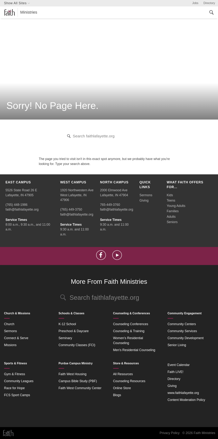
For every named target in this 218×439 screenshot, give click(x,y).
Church (9, 324)
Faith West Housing (72, 374)
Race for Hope (14, 388)
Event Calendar (179, 365)
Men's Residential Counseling (134, 350)
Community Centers (182, 324)
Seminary (65, 338)
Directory (209, 3)
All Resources (123, 374)
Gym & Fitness (14, 374)
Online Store (122, 388)
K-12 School (67, 324)
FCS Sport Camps (17, 395)
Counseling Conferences (130, 324)
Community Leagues (19, 381)
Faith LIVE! (176, 372)
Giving (144, 200)
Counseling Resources (129, 381)
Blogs (117, 395)
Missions (10, 345)
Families (173, 211)
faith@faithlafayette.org (22, 209)
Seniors (172, 222)
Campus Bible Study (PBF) (78, 381)
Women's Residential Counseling (128, 340)
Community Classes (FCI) (77, 345)
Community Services (182, 331)
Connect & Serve (16, 338)
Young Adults (176, 206)
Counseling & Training (128, 331)
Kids (170, 195)
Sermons (145, 195)
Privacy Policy (170, 433)
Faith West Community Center (80, 388)
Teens (171, 200)
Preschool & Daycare (74, 331)
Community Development (186, 338)
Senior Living (177, 345)
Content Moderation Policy (186, 400)
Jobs (195, 3)
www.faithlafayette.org (183, 393)
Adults (171, 216)
